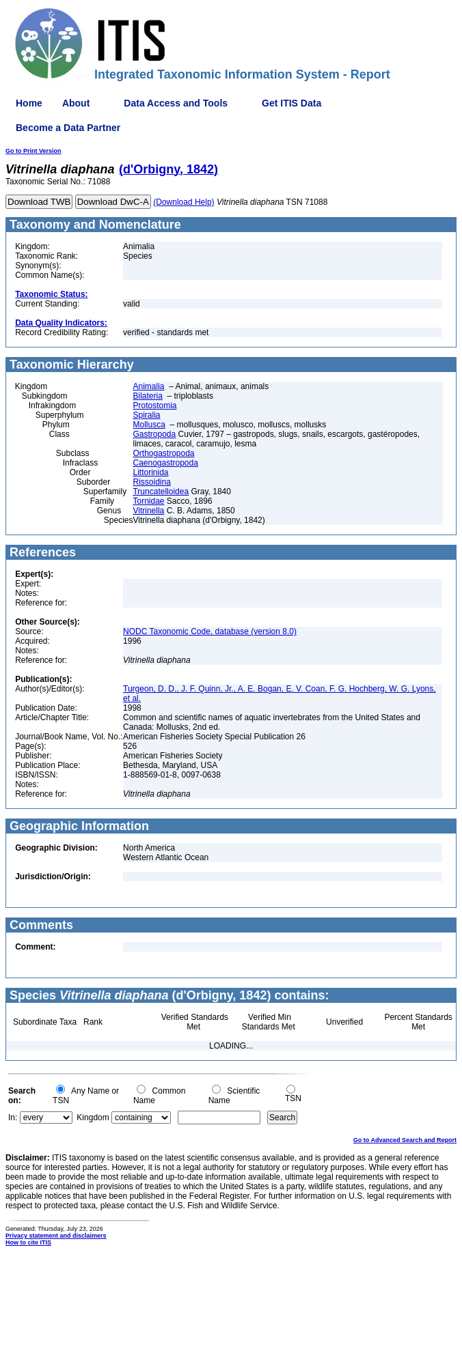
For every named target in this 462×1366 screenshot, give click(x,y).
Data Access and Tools (176, 103)
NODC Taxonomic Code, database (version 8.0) (210, 631)
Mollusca (149, 424)
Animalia (148, 386)
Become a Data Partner (68, 127)
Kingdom (93, 1117)
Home (29, 103)
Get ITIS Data (291, 103)
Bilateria (147, 396)
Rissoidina (151, 482)
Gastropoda (154, 434)
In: (12, 1117)
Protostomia (154, 405)
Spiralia (146, 415)
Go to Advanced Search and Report (405, 1140)
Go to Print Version (33, 150)
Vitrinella (148, 510)
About (76, 103)
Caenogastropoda (165, 463)
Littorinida (150, 472)
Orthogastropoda (163, 453)
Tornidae (148, 501)
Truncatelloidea (161, 491)
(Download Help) (183, 202)
